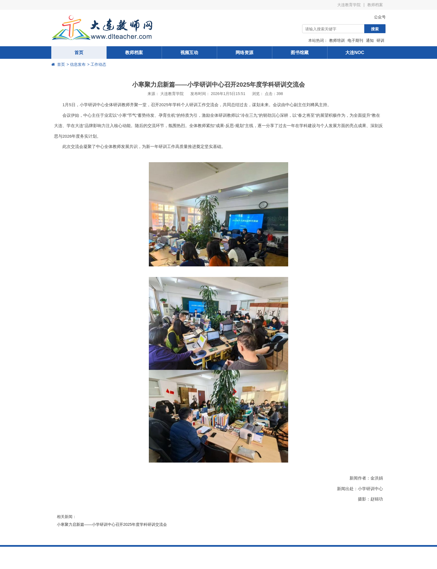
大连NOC (354, 52)
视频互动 (189, 52)
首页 (78, 52)
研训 (380, 40)
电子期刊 (355, 40)
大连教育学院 (349, 5)
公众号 (376, 17)
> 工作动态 (96, 64)
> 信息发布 (76, 64)
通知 (370, 40)
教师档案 (375, 5)
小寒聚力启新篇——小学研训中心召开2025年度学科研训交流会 (112, 524)
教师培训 (337, 40)
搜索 (375, 29)
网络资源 (244, 52)
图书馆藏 (300, 52)
